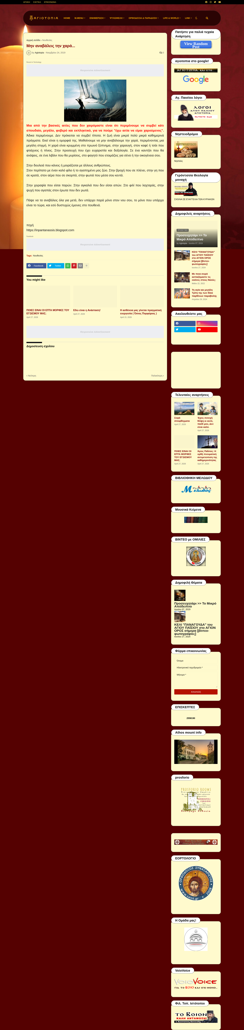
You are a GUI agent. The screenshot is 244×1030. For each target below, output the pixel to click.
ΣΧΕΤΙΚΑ (37, 2)
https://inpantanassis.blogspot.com (50, 230)
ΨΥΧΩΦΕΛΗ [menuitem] (116, 18)
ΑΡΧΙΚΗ (26, 2)
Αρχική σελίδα (33, 40)
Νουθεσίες (47, 40)
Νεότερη (32, 375)
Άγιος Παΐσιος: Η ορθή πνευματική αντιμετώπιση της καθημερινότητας (207, 456)
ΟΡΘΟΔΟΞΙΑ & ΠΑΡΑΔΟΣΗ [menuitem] (143, 18)
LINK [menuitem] (187, 18)
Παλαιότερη (156, 375)
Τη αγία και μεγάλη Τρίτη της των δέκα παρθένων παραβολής (204, 292)
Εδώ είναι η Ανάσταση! (87, 310)
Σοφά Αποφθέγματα (182, 419)
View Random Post (196, 44)
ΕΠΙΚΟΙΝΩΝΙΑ (50, 2)
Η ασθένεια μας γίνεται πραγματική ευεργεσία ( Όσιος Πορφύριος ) (141, 312)
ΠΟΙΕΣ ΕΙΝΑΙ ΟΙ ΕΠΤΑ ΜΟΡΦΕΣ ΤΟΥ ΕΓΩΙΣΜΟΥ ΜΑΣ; (47, 312)
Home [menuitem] (67, 18)
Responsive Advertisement (95, 70)
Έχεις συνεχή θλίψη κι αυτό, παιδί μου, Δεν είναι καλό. (205, 422)
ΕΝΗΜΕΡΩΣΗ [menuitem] (97, 18)
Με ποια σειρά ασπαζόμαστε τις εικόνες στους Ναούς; (204, 276)
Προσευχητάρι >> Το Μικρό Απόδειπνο (192, 237)
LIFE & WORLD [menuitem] (171, 18)
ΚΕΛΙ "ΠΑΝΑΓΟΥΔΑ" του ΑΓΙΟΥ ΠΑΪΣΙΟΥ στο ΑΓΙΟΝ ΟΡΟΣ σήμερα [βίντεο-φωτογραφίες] (203, 257)
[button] (196, 18)
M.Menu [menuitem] (79, 18)
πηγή (30, 225)
